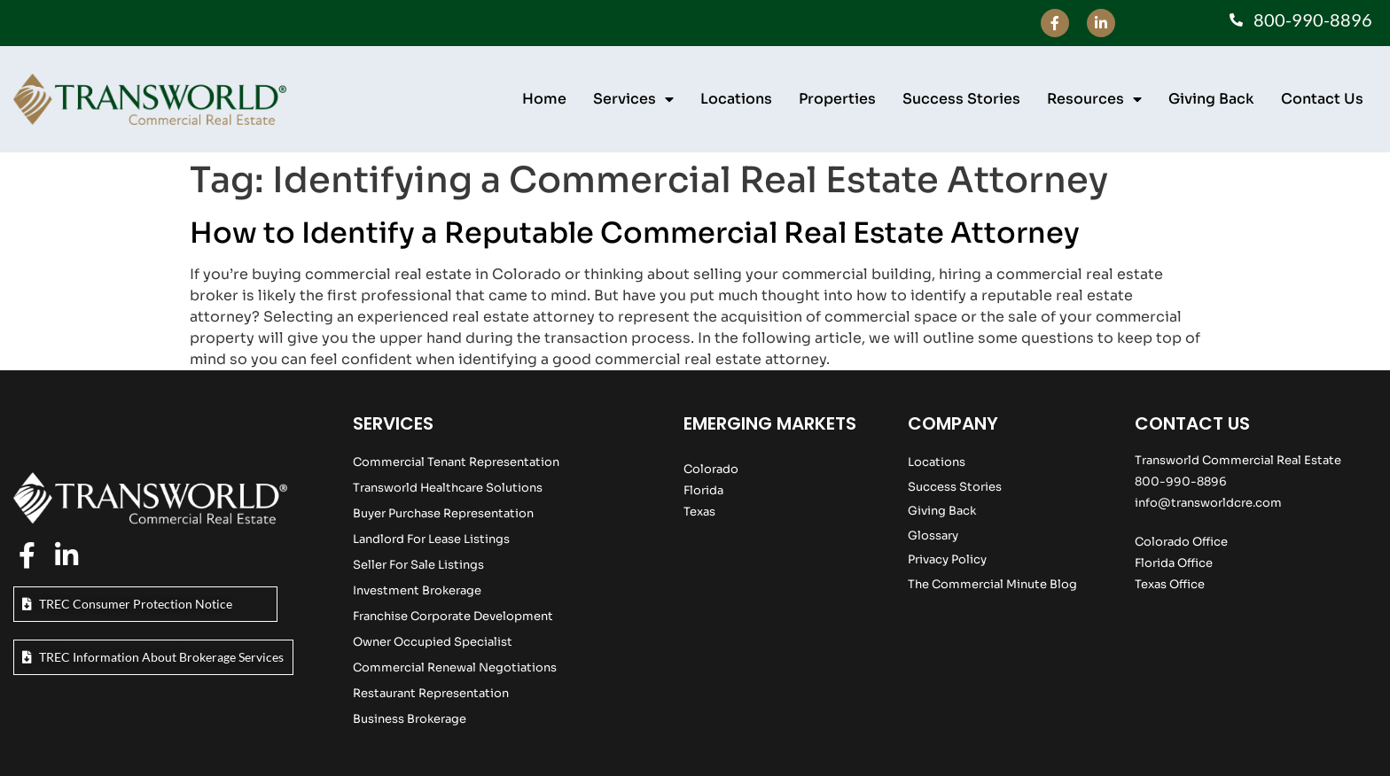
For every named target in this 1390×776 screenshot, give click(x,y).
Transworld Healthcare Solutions (448, 487)
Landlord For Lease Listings (431, 539)
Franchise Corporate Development (453, 616)
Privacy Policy (947, 559)
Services (633, 99)
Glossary (933, 535)
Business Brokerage (409, 718)
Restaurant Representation (431, 693)
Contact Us (1322, 98)
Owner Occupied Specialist (432, 641)
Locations (736, 98)
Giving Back (1211, 98)
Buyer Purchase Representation (443, 513)
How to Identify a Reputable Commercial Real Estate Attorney (635, 233)
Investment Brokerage (417, 590)
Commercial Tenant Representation (456, 461)
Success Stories (961, 98)
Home (544, 98)
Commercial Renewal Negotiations (455, 667)
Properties (837, 98)
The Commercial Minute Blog (992, 584)
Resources (1094, 99)
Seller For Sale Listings (418, 564)
